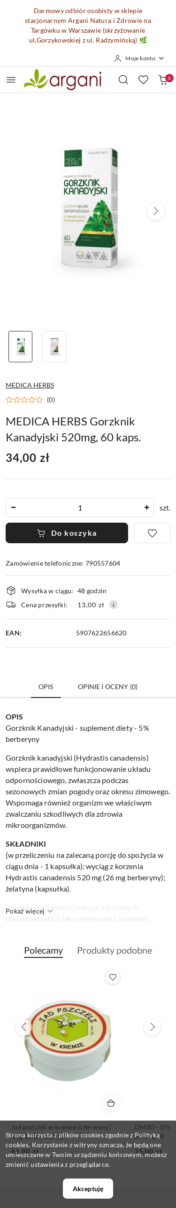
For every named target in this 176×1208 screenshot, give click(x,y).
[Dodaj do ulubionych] (152, 533)
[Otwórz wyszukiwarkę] (123, 79)
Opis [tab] (46, 686)
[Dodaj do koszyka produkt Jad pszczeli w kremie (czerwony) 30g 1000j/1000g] (111, 1102)
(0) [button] (51, 399)
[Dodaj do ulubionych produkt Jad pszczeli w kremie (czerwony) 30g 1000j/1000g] (113, 977)
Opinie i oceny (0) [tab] (108, 686)
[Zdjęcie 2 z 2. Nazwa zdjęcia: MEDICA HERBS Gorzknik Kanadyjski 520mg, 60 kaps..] (54, 346)
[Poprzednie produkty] (23, 1027)
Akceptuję (88, 1189)
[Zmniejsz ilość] (13, 507)
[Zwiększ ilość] (146, 507)
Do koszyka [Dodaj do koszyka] (67, 532)
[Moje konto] (139, 58)
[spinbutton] (80, 507)
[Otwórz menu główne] (11, 79)
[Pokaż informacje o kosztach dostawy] (113, 604)
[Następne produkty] (152, 1027)
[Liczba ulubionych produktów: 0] (143, 79)
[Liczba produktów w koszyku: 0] (163, 79)
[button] (155, 211)
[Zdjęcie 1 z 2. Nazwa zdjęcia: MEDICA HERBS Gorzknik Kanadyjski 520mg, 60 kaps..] (21, 346)
